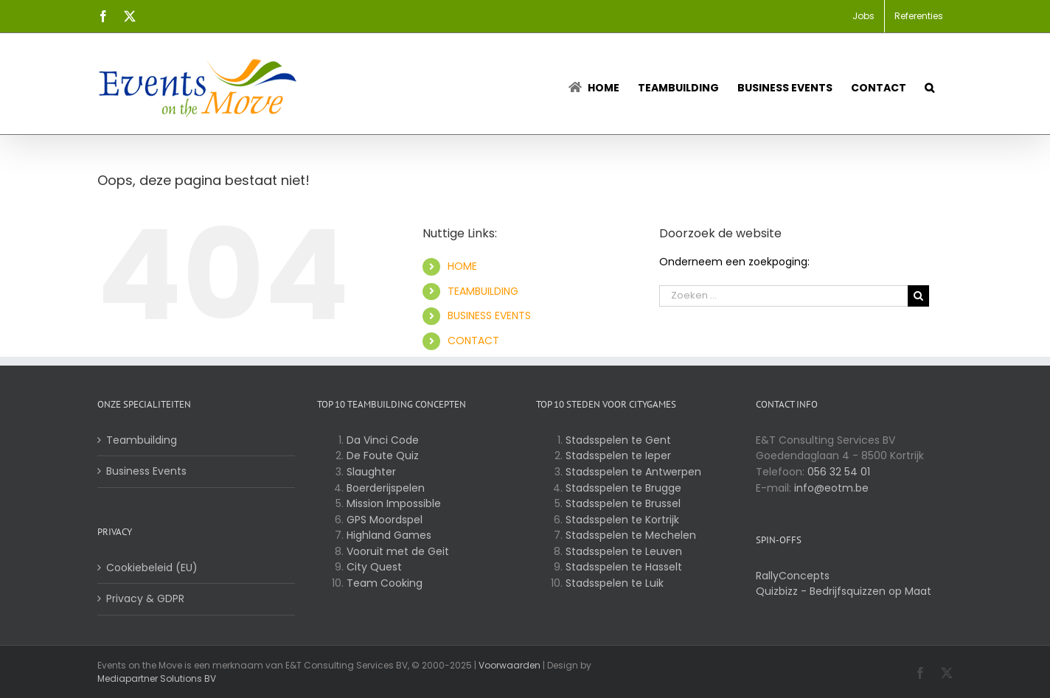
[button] (929, 83)
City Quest (374, 566)
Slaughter (371, 471)
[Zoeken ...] (783, 296)
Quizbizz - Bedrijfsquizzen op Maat (843, 591)
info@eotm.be (831, 488)
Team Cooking (385, 583)
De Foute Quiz (383, 455)
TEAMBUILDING (483, 291)
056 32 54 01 (838, 471)
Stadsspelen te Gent (618, 440)
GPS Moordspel (385, 519)
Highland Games (389, 535)
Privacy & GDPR (145, 598)
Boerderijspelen (386, 488)
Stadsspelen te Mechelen (631, 535)
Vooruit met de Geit (398, 551)
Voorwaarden (509, 665)
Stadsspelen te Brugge (623, 488)
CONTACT (473, 340)
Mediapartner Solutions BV (156, 678)
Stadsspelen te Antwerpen (633, 471)
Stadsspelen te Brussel (623, 503)
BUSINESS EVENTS (489, 315)
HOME (462, 266)
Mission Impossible (394, 503)
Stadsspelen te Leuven (624, 551)
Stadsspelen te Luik (615, 583)
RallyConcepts (793, 575)
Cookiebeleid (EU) (152, 567)
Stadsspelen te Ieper (618, 455)
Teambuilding (141, 440)
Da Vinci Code (383, 440)
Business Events (146, 471)
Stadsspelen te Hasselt (624, 566)
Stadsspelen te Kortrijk (622, 519)
